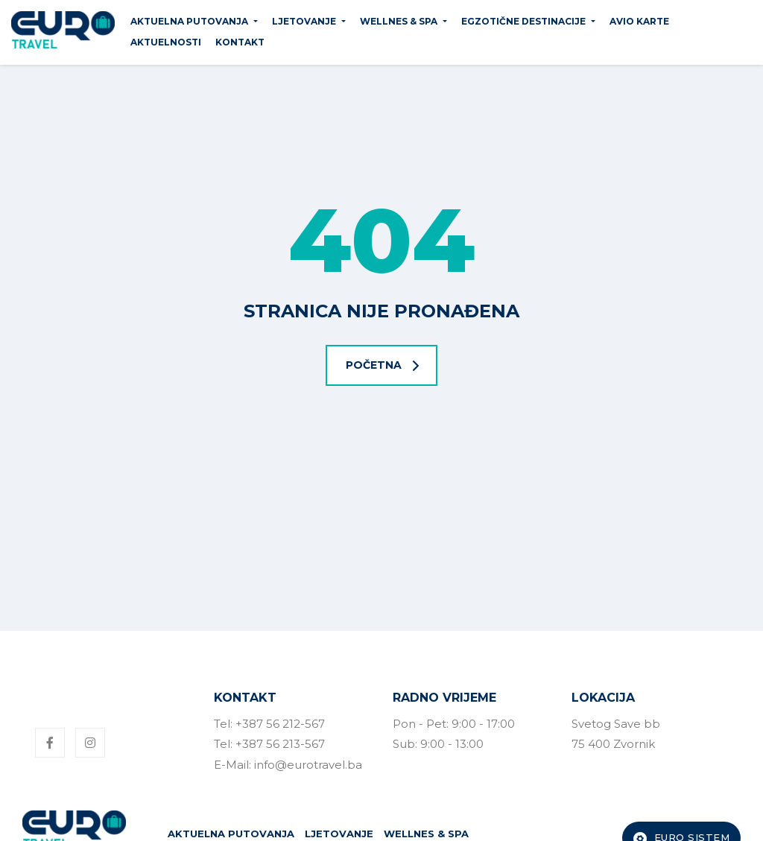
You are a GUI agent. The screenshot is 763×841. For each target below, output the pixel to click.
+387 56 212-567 (280, 724)
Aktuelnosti (165, 42)
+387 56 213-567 (280, 744)
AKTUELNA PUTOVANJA (189, 21)
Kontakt (240, 42)
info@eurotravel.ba (308, 765)
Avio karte (639, 21)
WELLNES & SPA (398, 21)
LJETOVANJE (304, 21)
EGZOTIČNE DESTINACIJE (523, 21)
